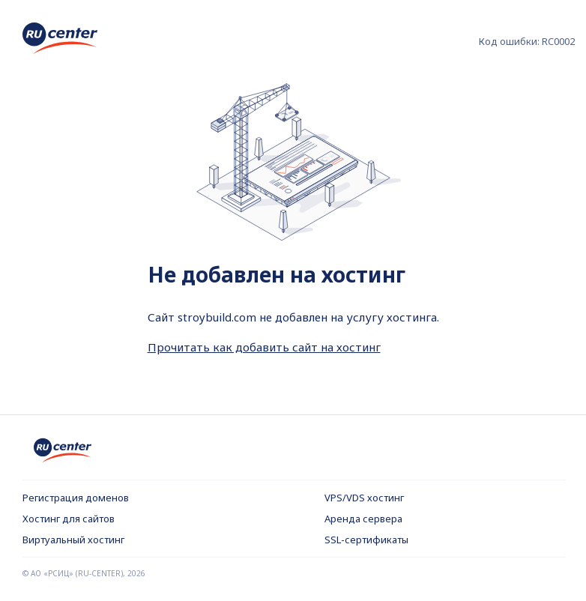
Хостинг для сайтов (68, 518)
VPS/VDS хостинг (364, 497)
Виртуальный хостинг (73, 539)
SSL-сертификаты (366, 539)
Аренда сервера (363, 518)
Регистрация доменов (75, 497)
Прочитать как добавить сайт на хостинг (264, 346)
